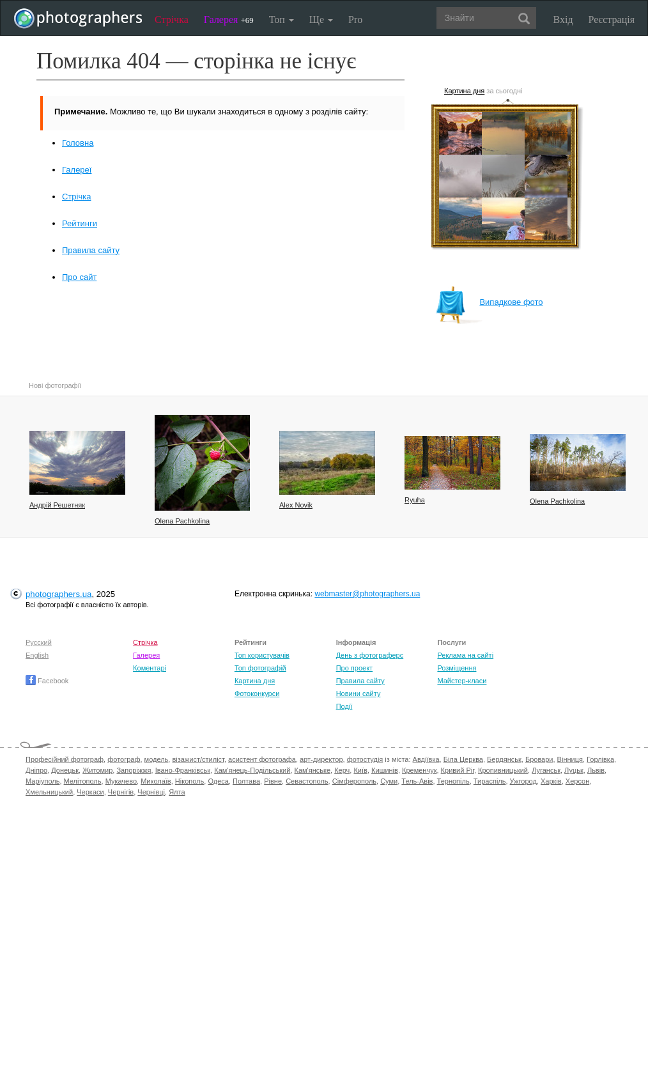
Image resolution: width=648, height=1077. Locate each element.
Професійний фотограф (65, 759)
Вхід (563, 19)
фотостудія (365, 759)
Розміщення (456, 668)
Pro (355, 19)
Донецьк (65, 770)
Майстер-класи (461, 681)
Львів (596, 770)
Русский (39, 642)
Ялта (177, 792)
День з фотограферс (370, 655)
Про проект (354, 668)
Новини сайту (358, 693)
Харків (551, 781)
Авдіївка (426, 759)
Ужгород (523, 781)
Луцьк (573, 770)
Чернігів (121, 792)
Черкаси (90, 792)
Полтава (246, 781)
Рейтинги (79, 223)
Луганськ (546, 770)
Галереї (76, 169)
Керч (342, 770)
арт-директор (321, 759)
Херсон (577, 781)
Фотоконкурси (257, 693)
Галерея (229, 19)
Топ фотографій (260, 668)
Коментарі (149, 668)
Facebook (47, 681)
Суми (388, 781)
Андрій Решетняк (57, 505)
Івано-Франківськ (182, 770)
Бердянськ (504, 759)
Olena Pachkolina (182, 521)
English (37, 655)
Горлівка (600, 759)
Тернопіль (453, 781)
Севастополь (307, 781)
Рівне (273, 781)
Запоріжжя (133, 770)
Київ (360, 770)
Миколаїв (156, 781)
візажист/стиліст (198, 759)
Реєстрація (612, 19)
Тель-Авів (417, 781)
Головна (77, 143)
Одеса (218, 781)
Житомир (97, 770)
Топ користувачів (262, 655)
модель (156, 759)
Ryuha (415, 500)
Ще (321, 19)
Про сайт (79, 277)
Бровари (539, 759)
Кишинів (384, 770)
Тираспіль (490, 781)
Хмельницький (49, 792)
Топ (281, 19)
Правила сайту (91, 250)
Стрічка (172, 19)
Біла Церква (463, 759)
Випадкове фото (489, 302)
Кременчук (419, 770)
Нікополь (189, 781)
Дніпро (36, 770)
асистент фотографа (262, 759)
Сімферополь (354, 781)
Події (344, 706)
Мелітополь (83, 781)
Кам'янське (313, 770)
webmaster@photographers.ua (367, 593)
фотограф (123, 759)
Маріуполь (42, 781)
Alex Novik (295, 505)
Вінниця (570, 759)
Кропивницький (503, 770)
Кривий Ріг (457, 770)
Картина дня (464, 91)
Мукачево (121, 781)
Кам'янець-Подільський (252, 770)
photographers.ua (58, 594)
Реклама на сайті (465, 655)
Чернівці (151, 792)
